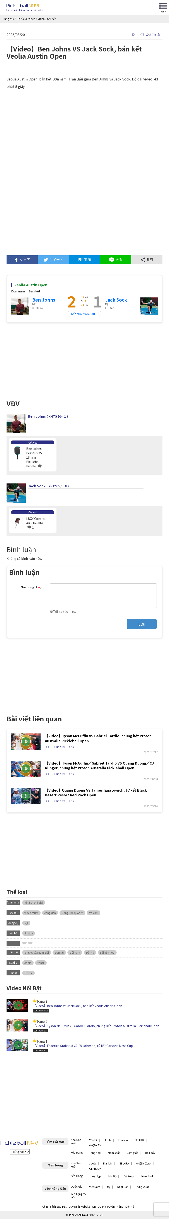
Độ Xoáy (128, 1176)
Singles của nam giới (36, 952)
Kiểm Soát (147, 1176)
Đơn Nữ (59, 952)
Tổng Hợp (95, 1176)
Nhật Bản (122, 1186)
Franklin (123, 1140)
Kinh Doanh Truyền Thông (107, 1206)
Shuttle (28, 933)
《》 (133, 34)
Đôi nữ (90, 952)
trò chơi (93, 913)
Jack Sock (116, 300)
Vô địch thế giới (33, 902)
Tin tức (28, 973)
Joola (27, 963)
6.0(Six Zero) (96, 1145)
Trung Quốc (142, 1186)
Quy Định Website (79, 1206)
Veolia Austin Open (30, 284)
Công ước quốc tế (72, 913)
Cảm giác (132, 1152)
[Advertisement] (84, 218)
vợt (26, 923)
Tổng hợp (95, 1152)
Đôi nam (75, 952)
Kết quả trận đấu (83, 314)
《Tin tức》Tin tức (149, 34)
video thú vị (31, 913)
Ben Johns (43, 300)
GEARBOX (95, 1168)
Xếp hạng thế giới (79, 1195)
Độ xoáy (150, 1152)
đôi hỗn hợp (107, 952)
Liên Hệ (129, 1206)
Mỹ (108, 1186)
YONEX (93, 1140)
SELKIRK (140, 1140)
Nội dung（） (32, 587)
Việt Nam (94, 1186)
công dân (50, 913)
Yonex (40, 963)
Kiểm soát (114, 1152)
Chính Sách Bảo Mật (54, 1206)
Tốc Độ (112, 1176)
